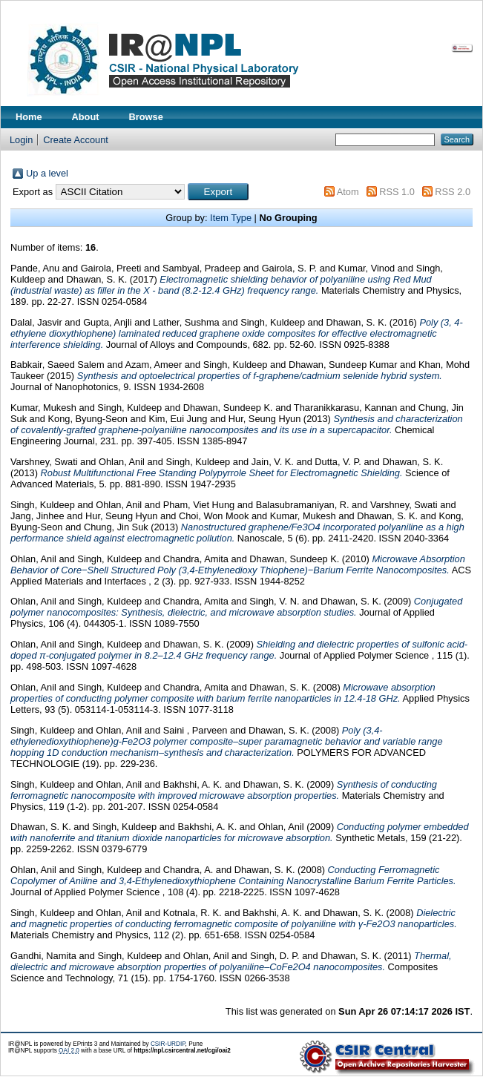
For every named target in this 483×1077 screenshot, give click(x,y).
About (85, 116)
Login (21, 139)
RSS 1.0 (397, 191)
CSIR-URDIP (168, 1044)
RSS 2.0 (452, 191)
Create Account (75, 139)
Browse (146, 116)
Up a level (47, 173)
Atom (348, 191)
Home (29, 116)
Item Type (231, 217)
